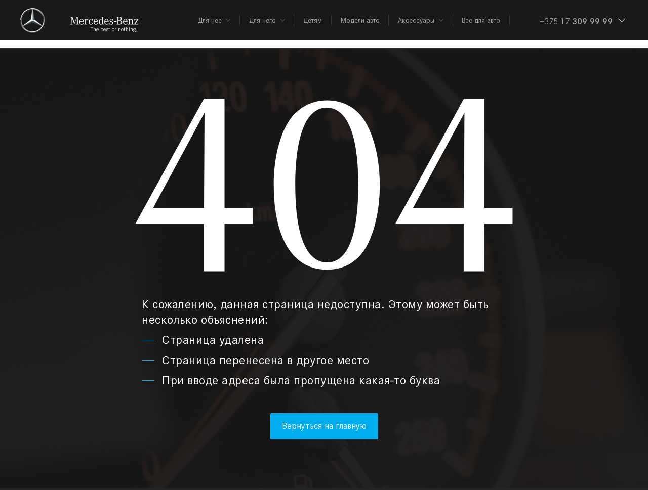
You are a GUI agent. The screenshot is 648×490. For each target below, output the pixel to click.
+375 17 (576, 21)
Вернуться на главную (324, 425)
